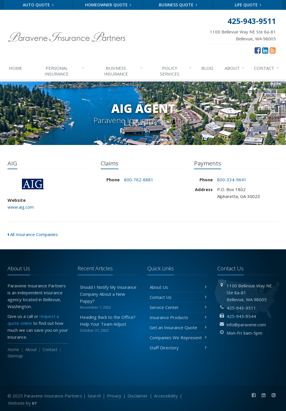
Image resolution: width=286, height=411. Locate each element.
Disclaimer (137, 396)
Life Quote (248, 4)
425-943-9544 (241, 316)
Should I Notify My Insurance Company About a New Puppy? (108, 297)
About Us (178, 287)
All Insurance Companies (32, 234)
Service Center (178, 307)
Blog (207, 68)
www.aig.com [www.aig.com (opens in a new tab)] (20, 207)
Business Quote (178, 4)
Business (123, 71)
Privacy (114, 396)
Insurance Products (178, 317)
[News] (273, 50)
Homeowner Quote (108, 4)
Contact (266, 68)
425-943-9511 (241, 308)
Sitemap (15, 356)
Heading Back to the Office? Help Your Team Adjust (108, 323)
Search (94, 396)
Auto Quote (38, 4)
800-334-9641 (232, 179)
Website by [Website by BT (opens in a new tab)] (22, 403)
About (235, 68)
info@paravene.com (246, 324)
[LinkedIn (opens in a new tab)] (265, 50)
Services (176, 71)
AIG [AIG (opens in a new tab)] (33, 184)
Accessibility (166, 396)
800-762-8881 (138, 179)
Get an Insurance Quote (178, 327)
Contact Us (178, 297)
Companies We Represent (178, 337)
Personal (65, 71)
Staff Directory (178, 347)
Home (15, 68)
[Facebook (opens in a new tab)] (258, 50)
